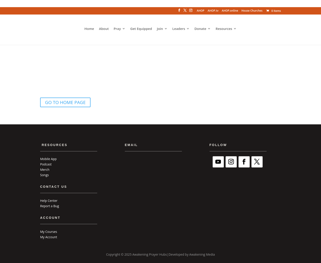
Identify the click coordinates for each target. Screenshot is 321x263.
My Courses (48, 232)
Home (89, 29)
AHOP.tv (213, 11)
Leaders (178, 29)
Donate (200, 29)
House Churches (251, 11)
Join (160, 29)
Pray (117, 29)
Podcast (46, 164)
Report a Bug (49, 206)
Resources (224, 29)
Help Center (49, 200)
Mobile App (48, 159)
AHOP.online (230, 11)
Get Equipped (141, 29)
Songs (44, 175)
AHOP (200, 11)
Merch (44, 169)
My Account (48, 237)
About (104, 29)
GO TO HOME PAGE (65, 102)
